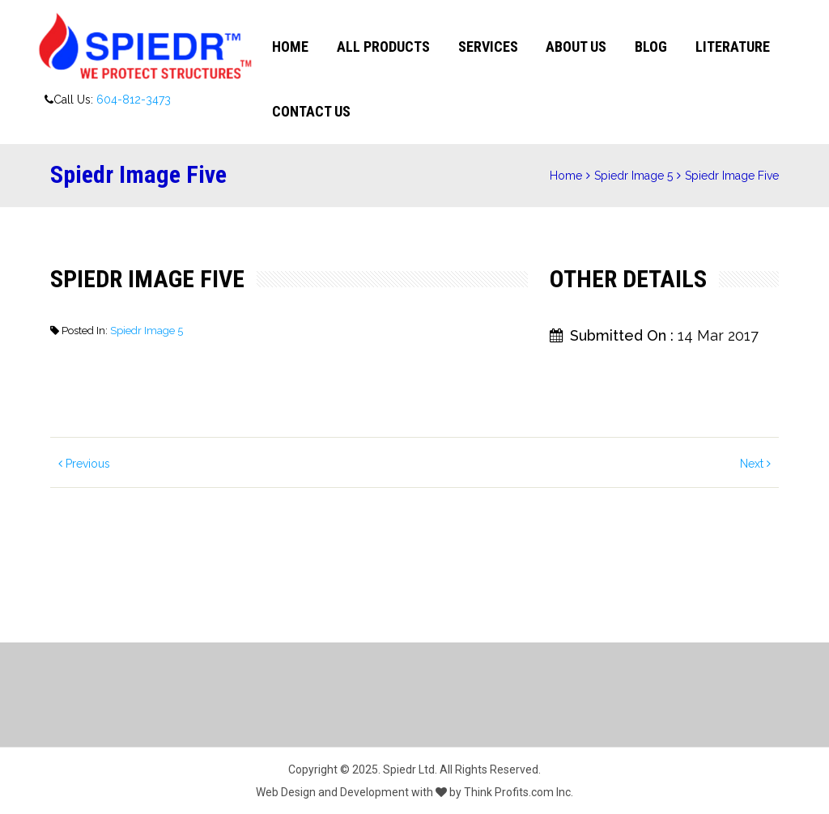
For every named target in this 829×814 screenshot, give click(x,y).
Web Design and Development (332, 792)
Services (488, 46)
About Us (576, 46)
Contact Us (311, 111)
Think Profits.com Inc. (518, 792)
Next (755, 463)
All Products (383, 46)
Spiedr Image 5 (633, 175)
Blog (651, 46)
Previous (84, 463)
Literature (732, 46)
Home (290, 46)
